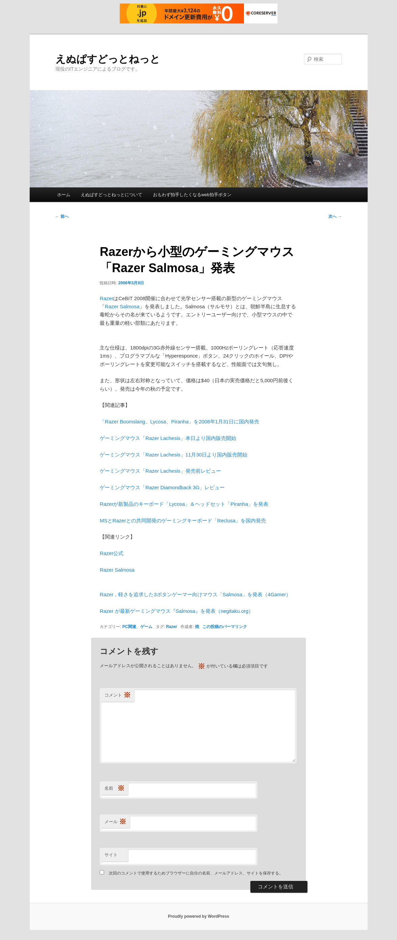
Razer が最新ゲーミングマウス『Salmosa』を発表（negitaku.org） (176, 611)
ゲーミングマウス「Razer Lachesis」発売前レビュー (160, 471)
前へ (62, 216)
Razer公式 (111, 553)
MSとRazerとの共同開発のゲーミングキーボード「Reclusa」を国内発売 (183, 520)
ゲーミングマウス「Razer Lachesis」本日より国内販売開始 (168, 438)
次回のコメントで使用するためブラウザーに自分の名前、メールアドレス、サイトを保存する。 (196, 873)
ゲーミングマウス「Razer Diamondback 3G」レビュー (162, 487)
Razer (106, 298)
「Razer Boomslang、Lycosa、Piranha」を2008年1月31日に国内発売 (179, 421)
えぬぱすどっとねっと (107, 58)
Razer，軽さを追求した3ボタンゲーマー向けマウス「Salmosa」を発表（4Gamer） (195, 594)
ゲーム (146, 626)
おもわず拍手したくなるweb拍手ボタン (192, 194)
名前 (114, 788)
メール (115, 822)
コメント (117, 695)
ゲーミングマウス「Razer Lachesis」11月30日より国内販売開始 (173, 455)
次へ (335, 216)
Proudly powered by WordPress (198, 916)
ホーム (63, 194)
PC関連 (129, 626)
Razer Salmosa (122, 306)
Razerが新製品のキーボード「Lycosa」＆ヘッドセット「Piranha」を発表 (184, 504)
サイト (111, 854)
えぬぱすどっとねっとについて (111, 194)
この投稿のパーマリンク (224, 626)
